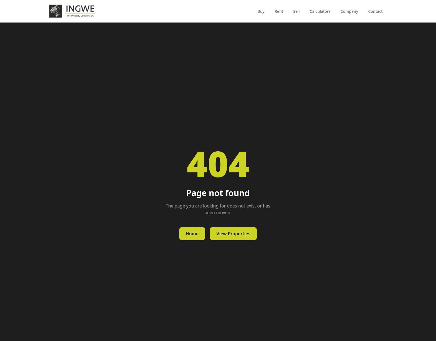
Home (192, 234)
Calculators (320, 11)
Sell (296, 11)
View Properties (233, 234)
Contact (375, 11)
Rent (279, 11)
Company (349, 11)
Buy (260, 11)
